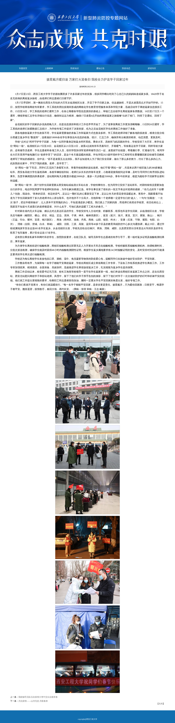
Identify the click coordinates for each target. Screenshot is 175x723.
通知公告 (100, 68)
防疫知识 (74, 68)
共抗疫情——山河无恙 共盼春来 (33, 701)
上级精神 (49, 68)
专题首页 (23, 68)
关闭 (161, 704)
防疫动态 (126, 68)
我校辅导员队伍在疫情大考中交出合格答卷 (38, 697)
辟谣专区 (152, 68)
